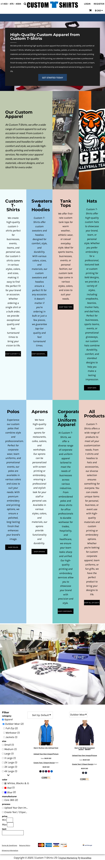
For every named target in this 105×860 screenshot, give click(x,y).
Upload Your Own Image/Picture (46, 754)
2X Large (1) (10, 762)
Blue (9, 792)
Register (99, 3)
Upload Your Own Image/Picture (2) (16, 807)
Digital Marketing (68, 857)
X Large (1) (10, 758)
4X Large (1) (10, 771)
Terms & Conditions (9, 845)
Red (9, 787)
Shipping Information (10, 850)
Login (87, 3)
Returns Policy (24, 845)
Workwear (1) (13, 732)
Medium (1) (10, 749)
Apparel (8, 719)
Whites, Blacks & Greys (20, 783)
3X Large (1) (10, 766)
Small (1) (9, 744)
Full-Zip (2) (12, 728)
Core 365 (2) (11, 799)
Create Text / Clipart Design (44, 763)
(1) (9, 788)
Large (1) (9, 753)
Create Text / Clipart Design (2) (16, 812)
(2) (16, 783)
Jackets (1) (11, 737)
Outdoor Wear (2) (14, 723)
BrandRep (86, 857)
